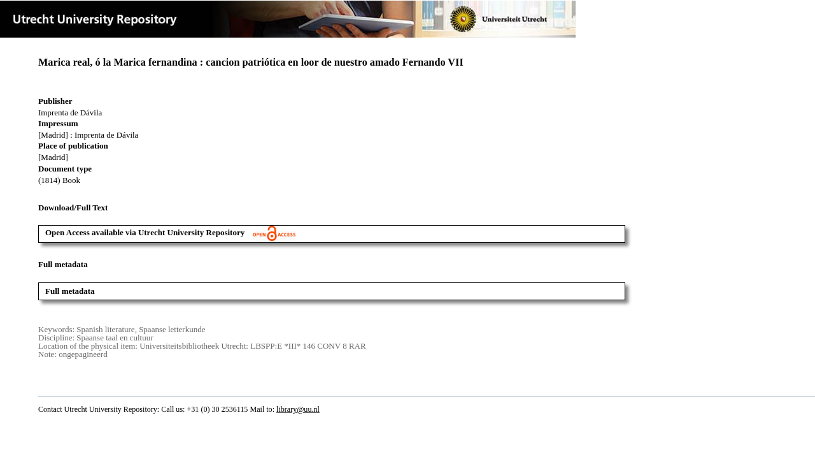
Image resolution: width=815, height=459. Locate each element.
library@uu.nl (298, 409)
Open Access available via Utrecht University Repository (170, 232)
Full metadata (70, 291)
